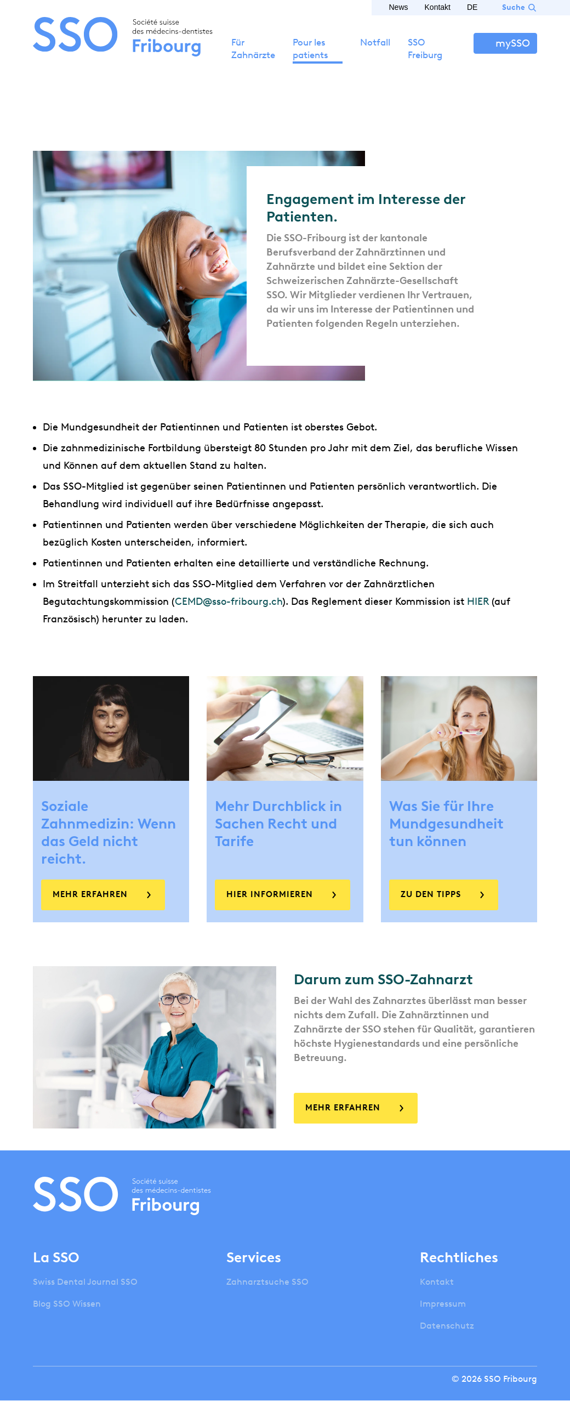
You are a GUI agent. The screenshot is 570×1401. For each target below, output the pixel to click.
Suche (513, 7)
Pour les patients (310, 48)
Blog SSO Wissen (67, 1303)
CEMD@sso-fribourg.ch (228, 601)
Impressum (443, 1303)
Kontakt (438, 7)
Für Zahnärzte (253, 48)
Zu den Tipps (431, 894)
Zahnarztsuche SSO (267, 1282)
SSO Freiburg (425, 48)
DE (472, 7)
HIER (478, 601)
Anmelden (505, 43)
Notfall (375, 42)
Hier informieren (269, 894)
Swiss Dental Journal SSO (85, 1282)
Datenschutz (447, 1325)
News (398, 7)
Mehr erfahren (90, 894)
